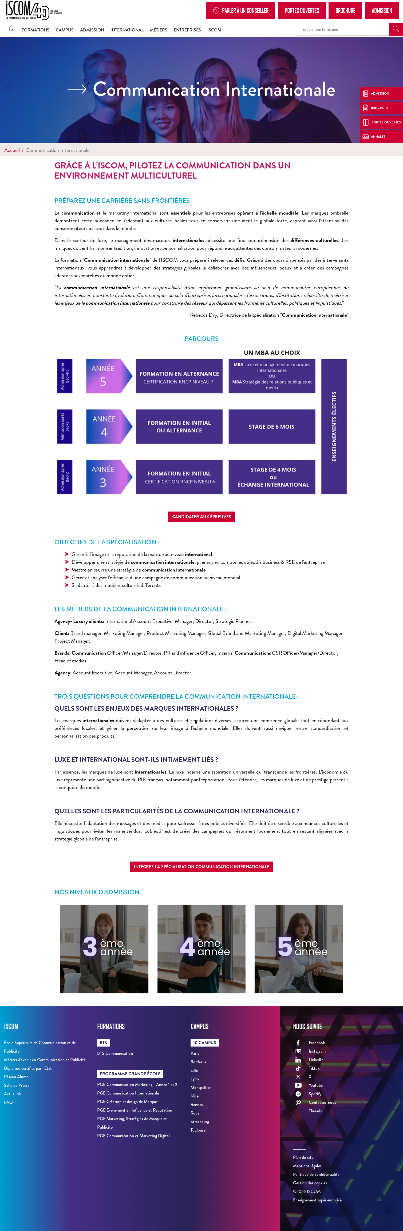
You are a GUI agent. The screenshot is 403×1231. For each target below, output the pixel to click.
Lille (194, 1070)
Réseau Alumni (17, 1077)
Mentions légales (307, 1166)
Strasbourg (200, 1122)
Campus (65, 30)
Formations (35, 30)
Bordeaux (199, 1062)
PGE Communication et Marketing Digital (133, 1136)
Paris (195, 1053)
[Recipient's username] (342, 29)
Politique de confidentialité (316, 1174)
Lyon (195, 1079)
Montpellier (201, 1087)
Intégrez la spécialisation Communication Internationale (201, 867)
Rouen (196, 1113)
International (127, 30)
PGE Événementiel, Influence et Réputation (134, 1110)
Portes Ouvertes (302, 10)
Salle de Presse (16, 1085)
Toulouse (198, 1130)
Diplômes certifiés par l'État (28, 1068)
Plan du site (303, 1157)
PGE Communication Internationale (128, 1093)
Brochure (345, 10)
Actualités (13, 1094)
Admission (382, 10)
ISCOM (214, 30)
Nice (195, 1096)
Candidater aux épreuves (201, 517)
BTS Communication (115, 1053)
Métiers (158, 30)
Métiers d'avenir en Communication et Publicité (45, 1060)
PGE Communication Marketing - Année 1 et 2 (137, 1084)
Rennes (197, 1104)
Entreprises (187, 30)
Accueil (12, 150)
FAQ (8, 1102)
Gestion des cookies (310, 1183)
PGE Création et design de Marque (127, 1102)
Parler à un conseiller (240, 10)
